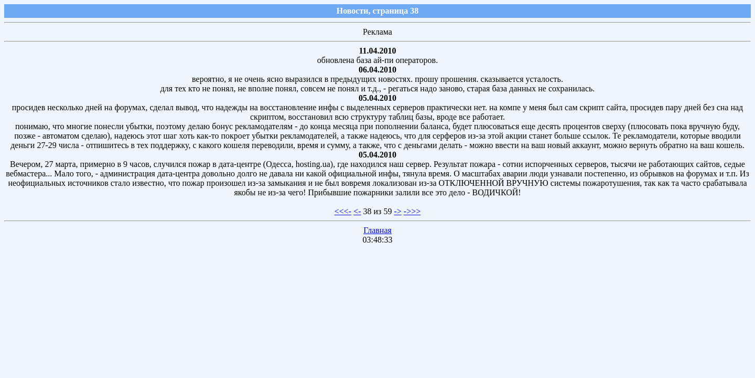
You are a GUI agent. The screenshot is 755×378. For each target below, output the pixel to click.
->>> (412, 211)
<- (357, 211)
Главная (377, 230)
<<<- (343, 211)
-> (397, 211)
